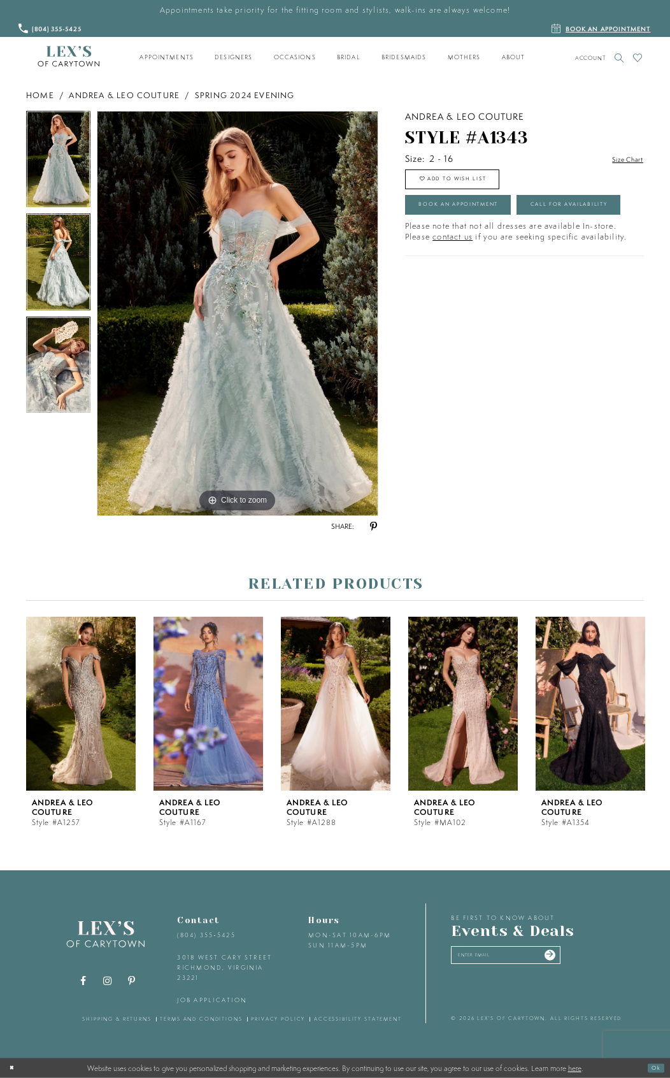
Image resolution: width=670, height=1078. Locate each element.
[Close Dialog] (15, 1068)
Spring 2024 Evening (245, 95)
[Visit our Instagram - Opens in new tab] (108, 981)
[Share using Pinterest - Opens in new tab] (373, 527)
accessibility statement (358, 1019)
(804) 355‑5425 (206, 935)
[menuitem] (167, 57)
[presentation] (81, 704)
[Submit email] (590, 959)
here (574, 1068)
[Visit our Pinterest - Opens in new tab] (132, 981)
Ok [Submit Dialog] (652, 1067)
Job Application (212, 1000)
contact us (452, 291)
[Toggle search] (619, 57)
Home (40, 95)
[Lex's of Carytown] (68, 57)
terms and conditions (201, 1019)
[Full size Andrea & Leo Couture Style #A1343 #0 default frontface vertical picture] (237, 313)
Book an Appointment (480, 220)
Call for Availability (477, 255)
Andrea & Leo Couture (124, 95)
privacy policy (278, 1019)
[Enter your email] (528, 959)
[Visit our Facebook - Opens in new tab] (83, 981)
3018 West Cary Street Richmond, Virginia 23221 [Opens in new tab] (224, 967)
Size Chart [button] (621, 159)
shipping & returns (117, 1019)
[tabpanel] (58, 162)
